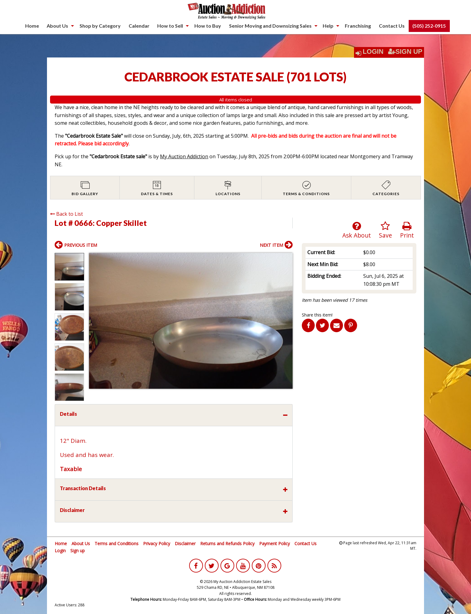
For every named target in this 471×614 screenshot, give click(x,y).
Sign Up (405, 51)
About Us (57, 26)
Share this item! (317, 315)
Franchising (358, 26)
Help (328, 26)
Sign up (77, 550)
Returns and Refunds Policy (227, 543)
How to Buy (207, 26)
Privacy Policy (156, 543)
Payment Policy (274, 543)
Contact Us (392, 26)
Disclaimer (185, 543)
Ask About (356, 230)
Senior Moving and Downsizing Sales (270, 26)
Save (385, 230)
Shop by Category (100, 26)
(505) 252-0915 (429, 26)
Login (373, 51)
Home (32, 26)
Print (407, 230)
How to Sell (170, 26)
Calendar (139, 26)
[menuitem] (32, 26)
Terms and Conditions (116, 543)
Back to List (66, 214)
